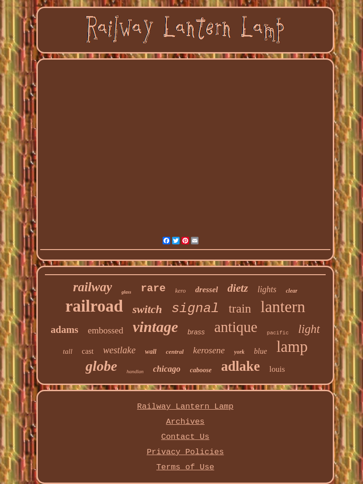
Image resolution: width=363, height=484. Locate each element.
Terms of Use (185, 467)
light (309, 329)
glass (126, 292)
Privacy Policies (185, 452)
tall (67, 351)
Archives (185, 421)
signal (195, 308)
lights (267, 289)
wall (150, 351)
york (239, 352)
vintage (155, 326)
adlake (240, 366)
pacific (278, 333)
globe (101, 366)
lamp (292, 346)
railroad (94, 306)
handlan (135, 371)
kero (180, 290)
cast (88, 351)
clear (292, 290)
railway (92, 287)
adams (64, 329)
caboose (201, 370)
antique (235, 327)
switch (147, 309)
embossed (105, 330)
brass (196, 332)
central (175, 351)
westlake (119, 350)
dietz (237, 288)
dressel (206, 289)
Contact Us (185, 436)
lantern (282, 306)
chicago (167, 369)
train (240, 308)
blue (260, 351)
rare (153, 289)
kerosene (209, 350)
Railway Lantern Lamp (185, 406)
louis (277, 369)
